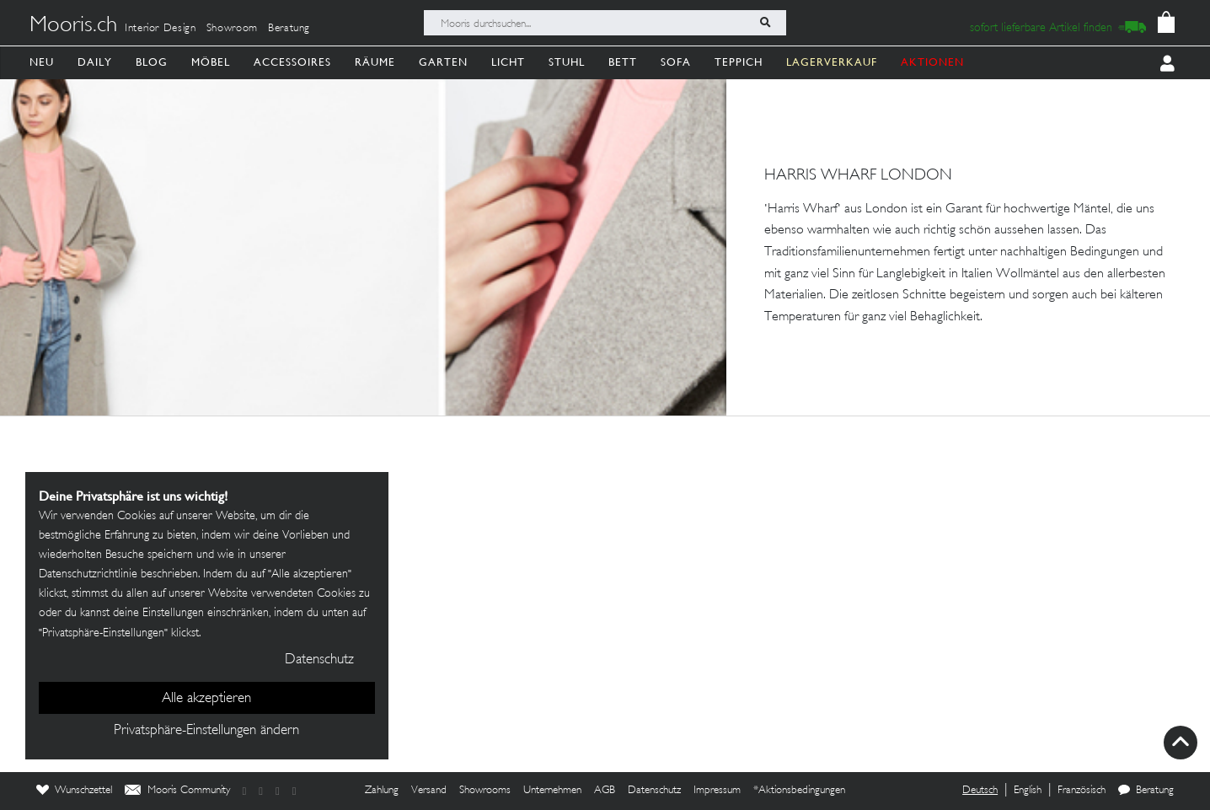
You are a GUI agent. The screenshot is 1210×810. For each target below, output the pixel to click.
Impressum (717, 791)
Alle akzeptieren (206, 698)
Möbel (210, 62)
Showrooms (485, 791)
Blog (152, 62)
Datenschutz (654, 791)
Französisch (1081, 791)
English (1027, 791)
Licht (508, 62)
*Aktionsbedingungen (799, 791)
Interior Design (160, 29)
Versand (429, 791)
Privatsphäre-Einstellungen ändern (206, 731)
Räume (375, 62)
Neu (41, 62)
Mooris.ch (73, 26)
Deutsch (980, 791)
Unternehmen (552, 791)
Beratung (289, 29)
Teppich (739, 62)
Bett (622, 62)
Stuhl (567, 62)
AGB (604, 791)
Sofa (676, 62)
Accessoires (292, 62)
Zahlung (382, 791)
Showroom (232, 29)
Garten (443, 62)
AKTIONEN (932, 62)
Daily (95, 62)
